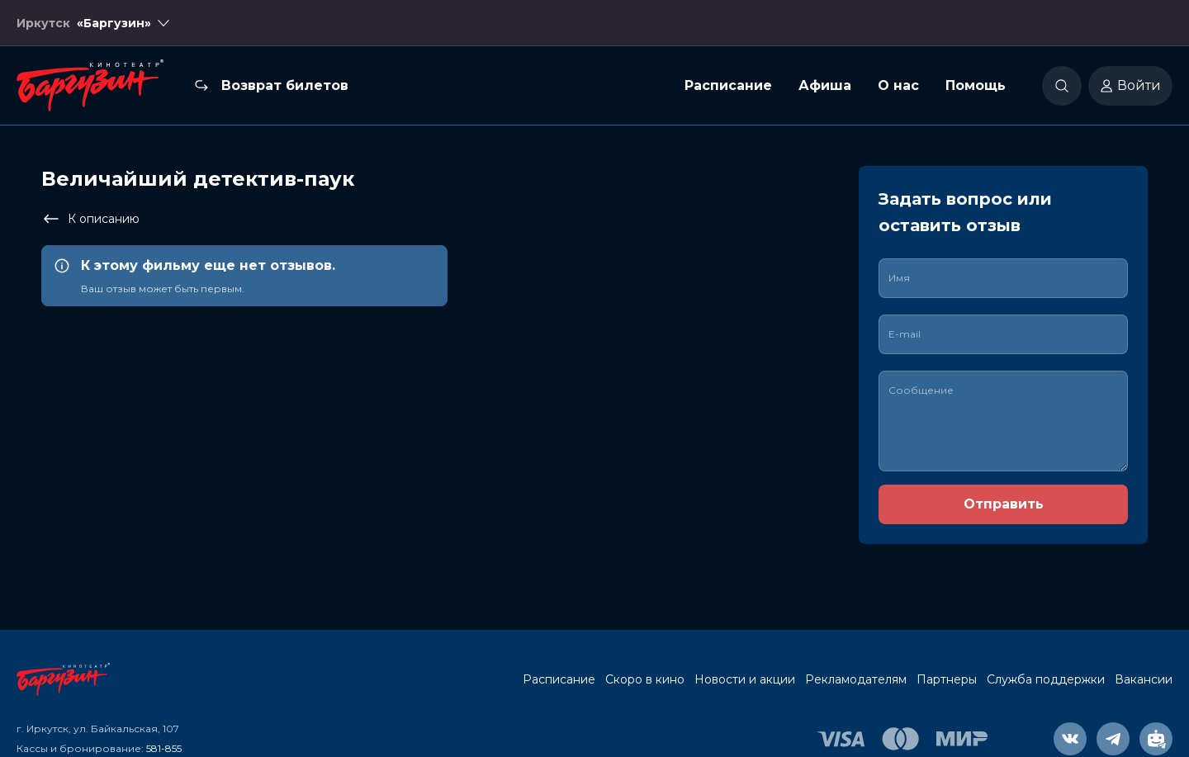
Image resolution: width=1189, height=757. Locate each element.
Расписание (728, 85)
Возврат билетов (284, 85)
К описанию (90, 219)
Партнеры (947, 679)
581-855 (164, 748)
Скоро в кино (645, 679)
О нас (898, 85)
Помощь (975, 85)
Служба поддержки (1046, 679)
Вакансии (1143, 679)
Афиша (824, 85)
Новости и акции (744, 679)
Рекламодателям (856, 679)
